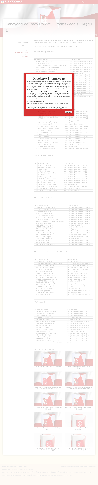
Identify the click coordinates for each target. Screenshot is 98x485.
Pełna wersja (29, 112)
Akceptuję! (68, 112)
